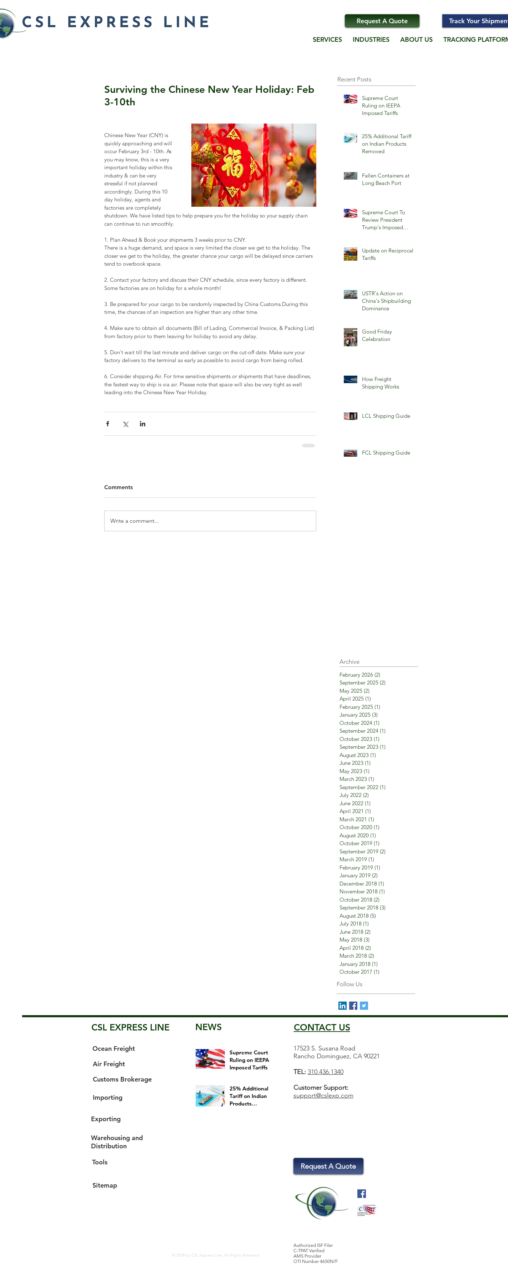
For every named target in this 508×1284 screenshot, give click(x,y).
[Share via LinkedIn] (142, 423)
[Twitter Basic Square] (364, 1006)
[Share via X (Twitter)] (125, 423)
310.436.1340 (325, 1072)
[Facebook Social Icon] (361, 1193)
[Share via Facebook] (107, 423)
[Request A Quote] (382, 20)
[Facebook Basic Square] (353, 1006)
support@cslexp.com (323, 1095)
